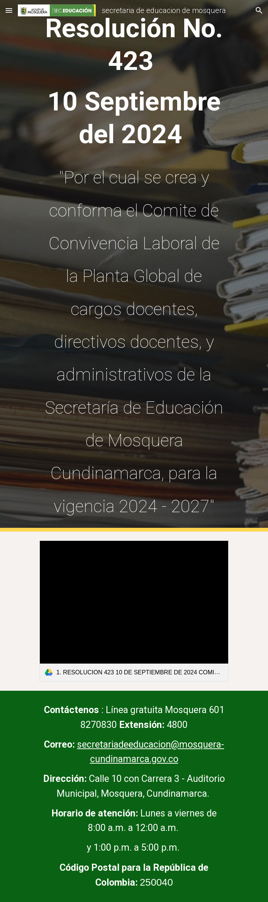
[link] (133, 611)
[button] (9, 10)
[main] (133, 266)
